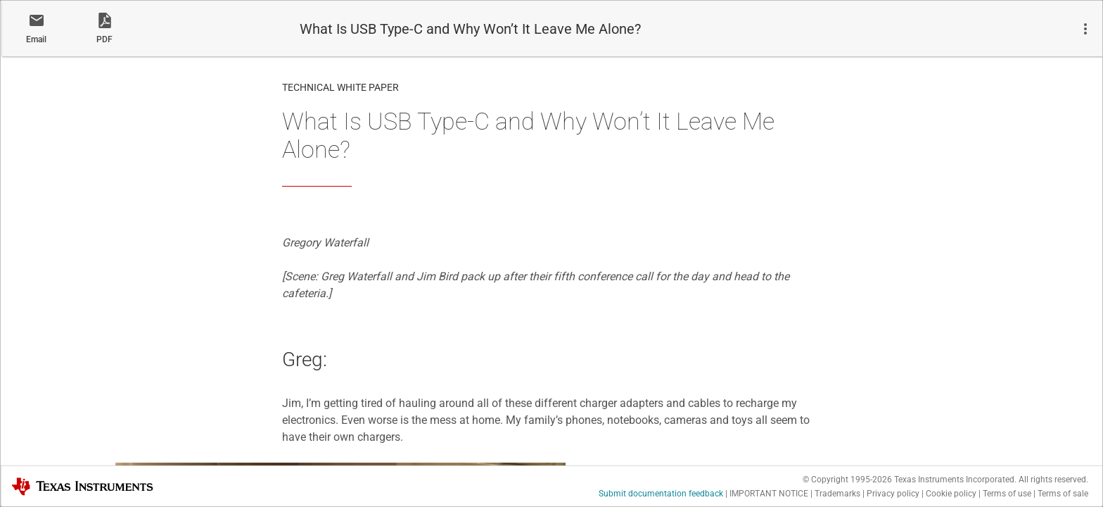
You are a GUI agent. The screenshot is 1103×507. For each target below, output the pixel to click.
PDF (104, 39)
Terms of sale (1063, 494)
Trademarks (837, 494)
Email (36, 39)
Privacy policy (893, 494)
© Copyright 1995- (847, 479)
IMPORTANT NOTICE (768, 494)
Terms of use (1007, 494)
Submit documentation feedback (661, 494)
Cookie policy (951, 494)
